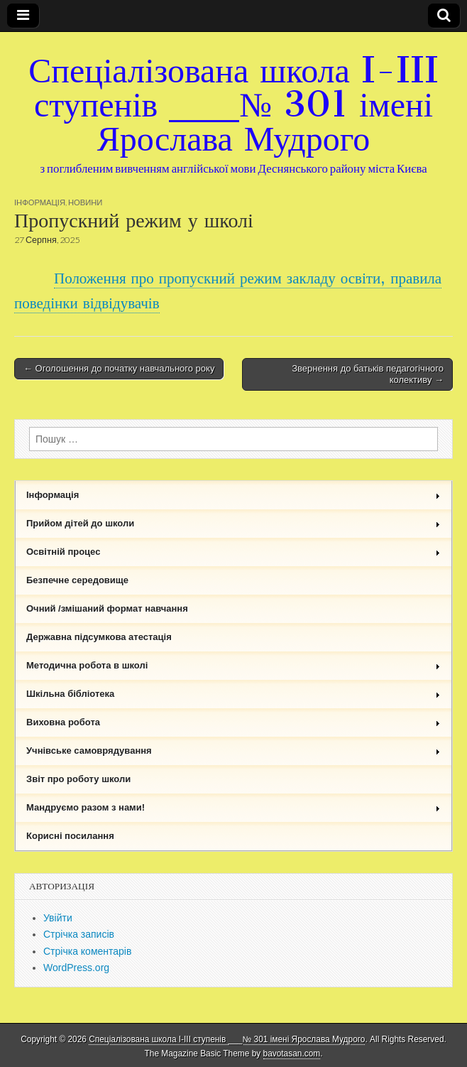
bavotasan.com (292, 1053)
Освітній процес (233, 551)
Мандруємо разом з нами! (233, 807)
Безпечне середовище (77, 580)
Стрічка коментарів (87, 951)
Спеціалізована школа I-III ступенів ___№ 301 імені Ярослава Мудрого (233, 104)
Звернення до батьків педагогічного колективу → (368, 374)
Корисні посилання (70, 835)
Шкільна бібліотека (233, 693)
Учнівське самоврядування (233, 750)
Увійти (57, 918)
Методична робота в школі (233, 665)
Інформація (39, 202)
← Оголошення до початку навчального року (118, 368)
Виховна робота (233, 722)
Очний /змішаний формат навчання (107, 608)
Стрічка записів (78, 934)
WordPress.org (76, 967)
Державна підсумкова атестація (99, 637)
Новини (85, 202)
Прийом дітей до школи (233, 523)
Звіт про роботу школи (78, 779)
